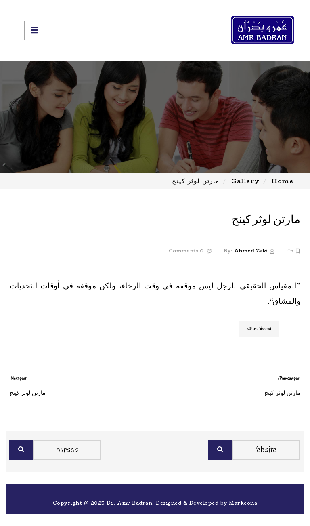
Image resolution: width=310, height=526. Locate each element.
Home (282, 180)
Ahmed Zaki (251, 251)
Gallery (245, 180)
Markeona (243, 503)
